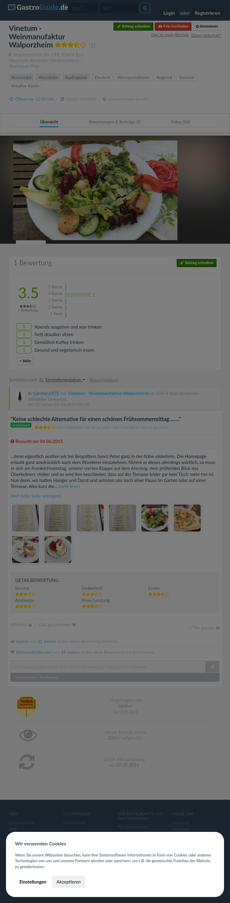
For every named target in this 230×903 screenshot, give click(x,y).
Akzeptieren (68, 881)
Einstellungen (32, 881)
